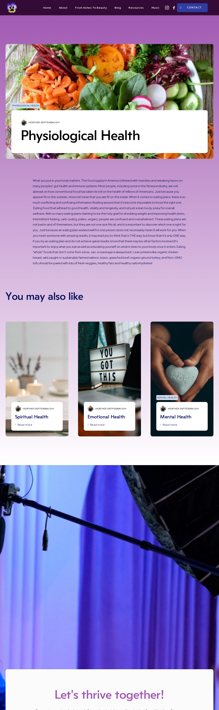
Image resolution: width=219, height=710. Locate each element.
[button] (212, 7)
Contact (194, 7)
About (63, 7)
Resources (136, 7)
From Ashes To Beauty (91, 7)
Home (47, 7)
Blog (117, 7)
